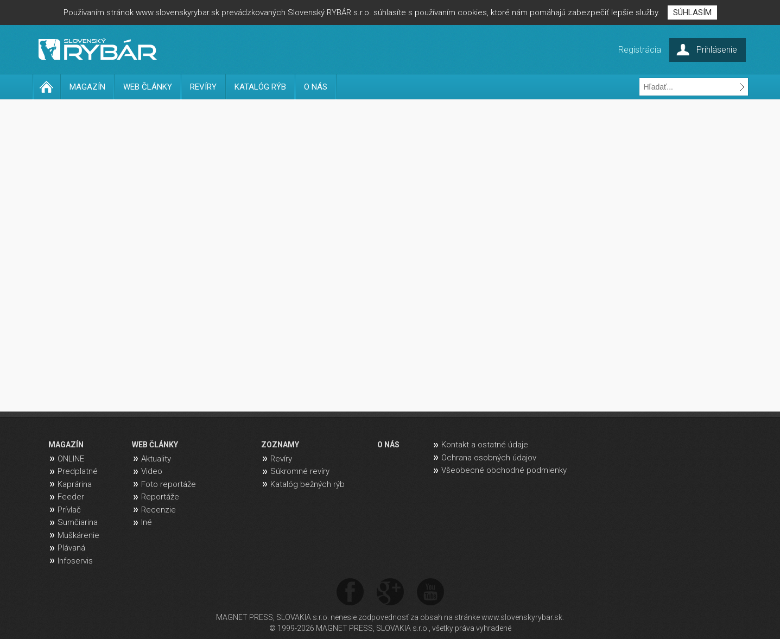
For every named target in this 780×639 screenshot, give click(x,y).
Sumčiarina (78, 522)
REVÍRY (203, 87)
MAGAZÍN (87, 87)
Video (151, 471)
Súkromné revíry (299, 471)
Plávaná (71, 548)
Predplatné (78, 471)
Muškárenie (78, 535)
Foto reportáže (168, 484)
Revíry (281, 459)
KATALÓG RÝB (260, 87)
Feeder (71, 497)
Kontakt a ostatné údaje (484, 445)
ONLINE (71, 459)
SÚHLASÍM (692, 12)
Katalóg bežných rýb (307, 484)
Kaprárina (75, 484)
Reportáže (160, 497)
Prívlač (69, 510)
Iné (146, 522)
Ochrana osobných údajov (488, 458)
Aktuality (156, 459)
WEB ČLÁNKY (147, 87)
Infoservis (75, 561)
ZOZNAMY (280, 444)
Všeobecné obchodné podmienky (504, 470)
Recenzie (158, 510)
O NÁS (315, 87)
